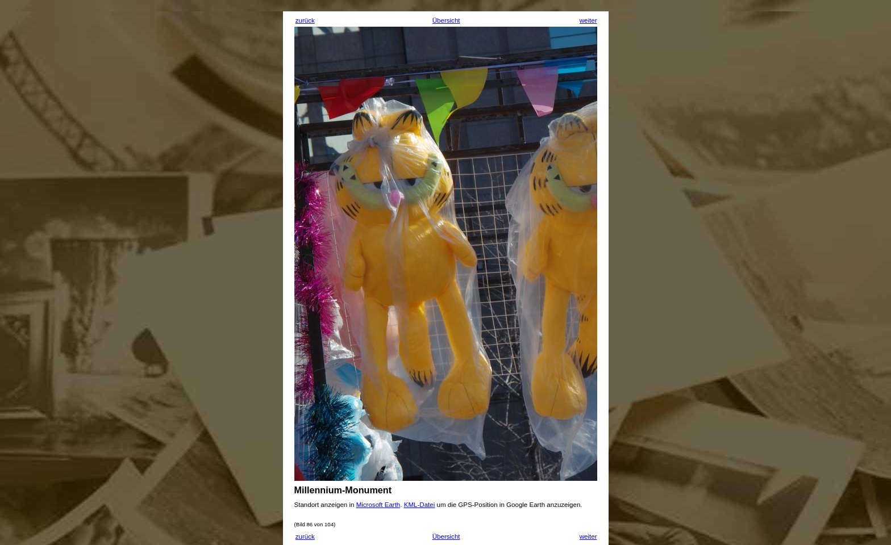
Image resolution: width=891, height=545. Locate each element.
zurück (305, 20)
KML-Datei (419, 504)
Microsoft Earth (378, 504)
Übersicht (446, 20)
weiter (588, 20)
